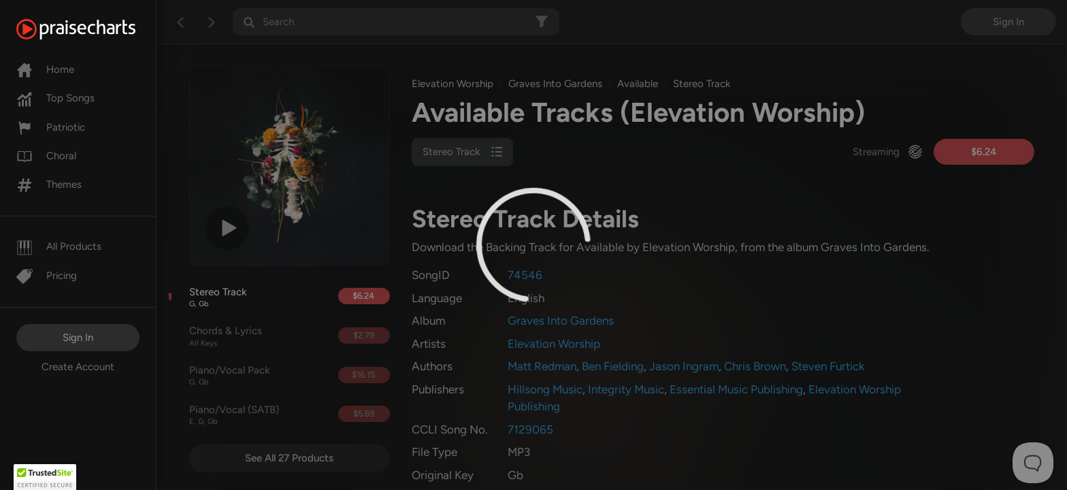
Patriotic (50, 127)
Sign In (78, 337)
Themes (49, 184)
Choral (46, 156)
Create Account (78, 367)
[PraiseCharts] (92, 29)
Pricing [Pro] (46, 276)
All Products (58, 246)
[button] (45, 477)
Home (45, 69)
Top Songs (55, 98)
